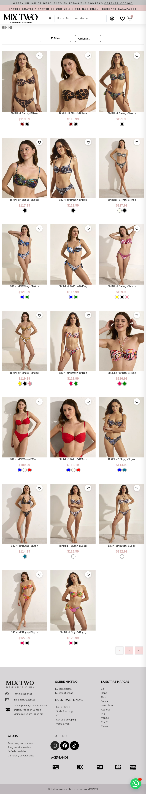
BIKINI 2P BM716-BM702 (121, 199)
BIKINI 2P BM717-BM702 (73, 199)
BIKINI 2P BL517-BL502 (24, 632)
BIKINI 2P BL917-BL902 (121, 459)
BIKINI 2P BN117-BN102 (24, 113)
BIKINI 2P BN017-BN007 (121, 113)
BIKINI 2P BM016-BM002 (73, 459)
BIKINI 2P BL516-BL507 (73, 632)
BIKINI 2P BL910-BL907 (24, 545)
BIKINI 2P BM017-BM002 (24, 459)
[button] (50, 18)
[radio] (22, 124)
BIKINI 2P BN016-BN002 (24, 199)
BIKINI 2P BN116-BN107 (73, 113)
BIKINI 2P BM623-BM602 (24, 286)
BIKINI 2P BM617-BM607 (73, 286)
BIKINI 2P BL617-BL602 (73, 545)
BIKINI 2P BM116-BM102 (122, 372)
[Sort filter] (88, 38)
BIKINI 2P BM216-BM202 (24, 372)
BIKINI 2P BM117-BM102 (73, 372)
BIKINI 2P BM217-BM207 (121, 286)
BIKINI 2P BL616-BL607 (122, 545)
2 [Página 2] (129, 650)
